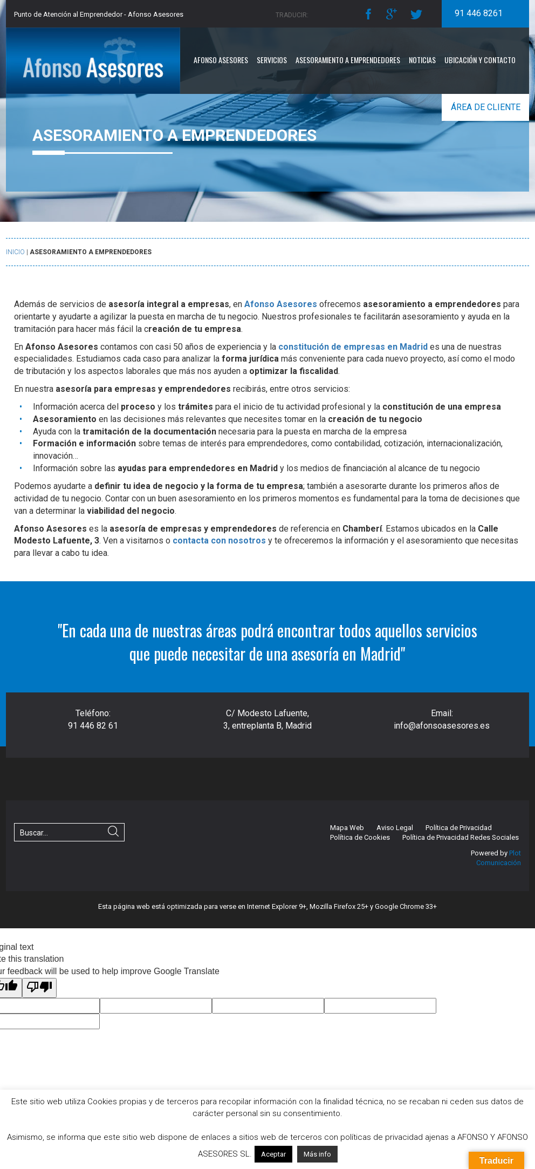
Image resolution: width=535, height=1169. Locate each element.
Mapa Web (347, 828)
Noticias (422, 59)
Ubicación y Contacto (480, 59)
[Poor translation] (39, 988)
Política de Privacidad (459, 828)
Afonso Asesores (221, 59)
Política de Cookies (360, 837)
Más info (317, 1154)
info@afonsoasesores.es (442, 726)
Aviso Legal (394, 828)
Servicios (272, 59)
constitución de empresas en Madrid (353, 347)
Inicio (15, 252)
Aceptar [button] (273, 1154)
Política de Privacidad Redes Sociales (460, 837)
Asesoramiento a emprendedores (348, 59)
